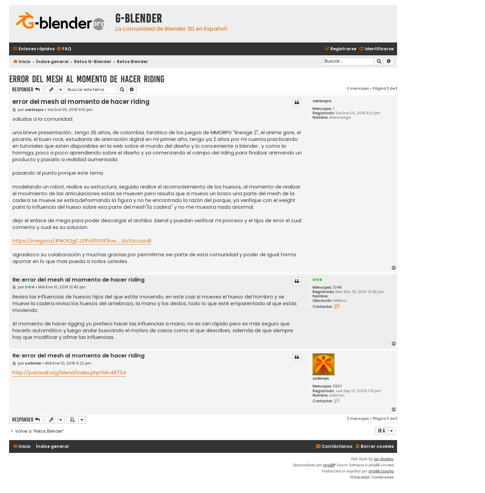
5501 (337, 386)
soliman (321, 378)
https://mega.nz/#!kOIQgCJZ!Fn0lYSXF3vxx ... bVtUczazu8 (81, 240)
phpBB (328, 465)
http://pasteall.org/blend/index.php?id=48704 (69, 372)
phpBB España (381, 471)
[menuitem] (63, 49)
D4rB (317, 279)
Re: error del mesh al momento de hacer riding (78, 280)
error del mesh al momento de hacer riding (86, 79)
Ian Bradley (384, 459)
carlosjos (322, 101)
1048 (337, 287)
